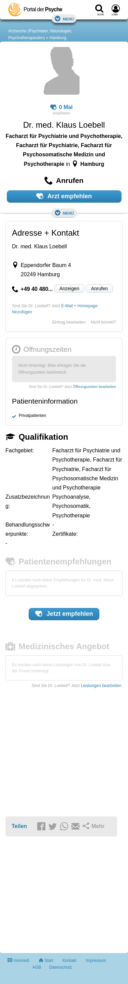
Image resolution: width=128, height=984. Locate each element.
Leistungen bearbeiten (101, 685)
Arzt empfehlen (64, 196)
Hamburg (57, 37)
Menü (64, 18)
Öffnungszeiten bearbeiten (94, 387)
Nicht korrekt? (103, 322)
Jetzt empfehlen (64, 614)
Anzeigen (69, 288)
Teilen (19, 826)
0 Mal (61, 107)
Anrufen (99, 288)
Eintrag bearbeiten (69, 322)
